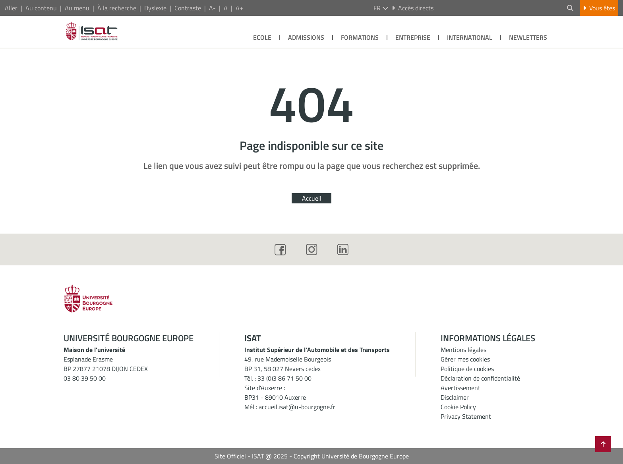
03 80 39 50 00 (85, 378)
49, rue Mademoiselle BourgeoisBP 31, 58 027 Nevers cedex (287, 363)
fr (381, 8)
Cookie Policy (458, 407)
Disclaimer (455, 397)
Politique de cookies (467, 368)
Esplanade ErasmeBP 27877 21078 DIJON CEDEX (106, 363)
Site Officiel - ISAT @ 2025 (251, 456)
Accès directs (412, 8)
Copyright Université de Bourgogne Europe (351, 456)
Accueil (311, 198)
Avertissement (460, 387)
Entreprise (412, 37)
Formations (360, 37)
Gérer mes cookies (465, 359)
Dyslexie (155, 8)
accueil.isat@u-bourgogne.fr (297, 407)
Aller (11, 8)
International (469, 37)
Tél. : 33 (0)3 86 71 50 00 (278, 378)
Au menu (77, 8)
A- (212, 8)
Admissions (306, 37)
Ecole (262, 37)
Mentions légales (463, 349)
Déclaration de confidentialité (480, 378)
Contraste (187, 8)
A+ (239, 8)
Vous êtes (599, 8)
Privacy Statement (466, 416)
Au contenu (41, 8)
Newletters (528, 37)
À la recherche (116, 8)
